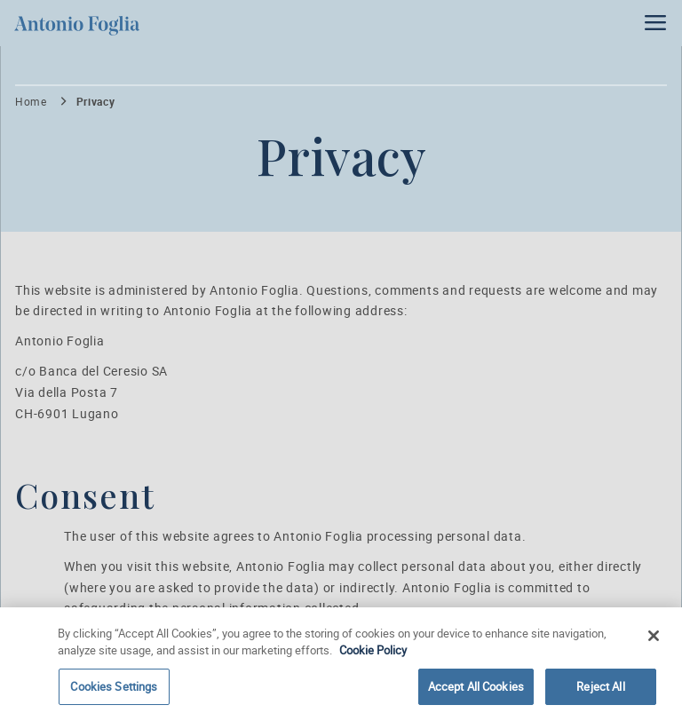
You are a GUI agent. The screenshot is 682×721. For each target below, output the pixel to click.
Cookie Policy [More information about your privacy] (373, 654)
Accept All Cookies (476, 690)
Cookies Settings (113, 690)
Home (31, 101)
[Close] (653, 638)
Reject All (600, 690)
